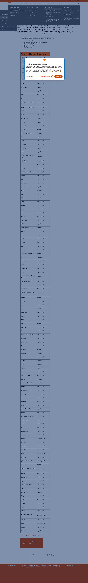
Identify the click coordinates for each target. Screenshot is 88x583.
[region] (44, 69)
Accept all (58, 76)
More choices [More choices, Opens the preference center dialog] (29, 76)
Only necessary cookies (46, 76)
